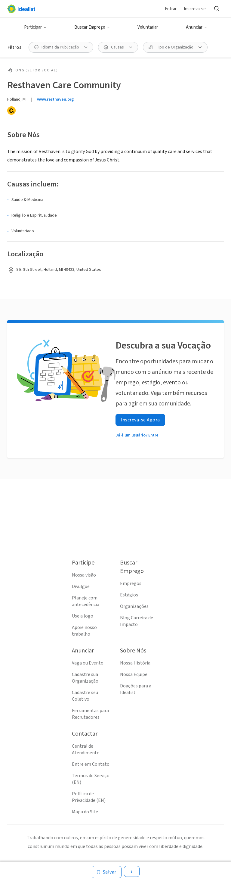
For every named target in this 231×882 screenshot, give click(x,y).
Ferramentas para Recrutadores (90, 714)
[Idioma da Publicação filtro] (61, 47)
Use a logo (82, 616)
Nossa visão (84, 575)
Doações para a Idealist (135, 689)
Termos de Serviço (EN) (90, 779)
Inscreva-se (195, 9)
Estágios (129, 595)
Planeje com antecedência (85, 601)
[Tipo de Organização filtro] (175, 47)
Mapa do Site (85, 811)
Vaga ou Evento (87, 663)
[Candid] (11, 110)
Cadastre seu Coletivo (85, 695)
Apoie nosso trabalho (84, 630)
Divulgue (81, 586)
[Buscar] (216, 8)
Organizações (134, 606)
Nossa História (135, 663)
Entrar (171, 9)
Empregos (130, 583)
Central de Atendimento (86, 749)
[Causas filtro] (118, 47)
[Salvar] (107, 872)
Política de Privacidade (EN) (89, 797)
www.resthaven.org (55, 99)
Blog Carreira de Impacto (136, 621)
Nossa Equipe (133, 674)
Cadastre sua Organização (85, 677)
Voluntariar (147, 27)
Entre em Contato (90, 764)
